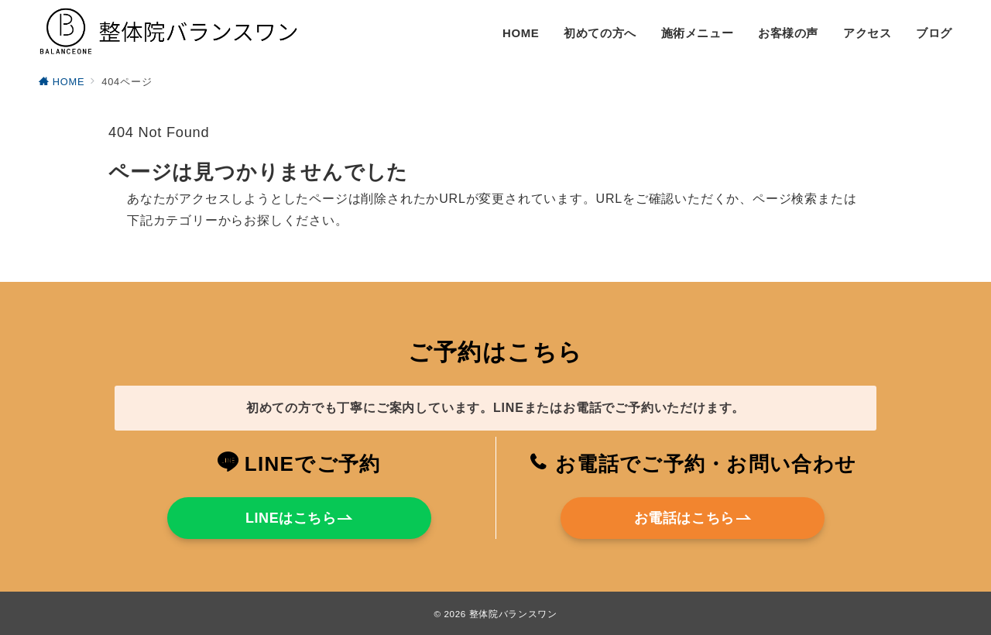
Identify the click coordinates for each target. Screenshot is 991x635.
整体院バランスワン (513, 614)
